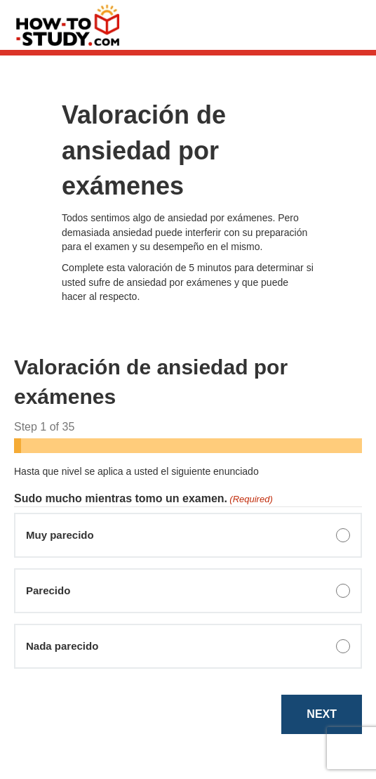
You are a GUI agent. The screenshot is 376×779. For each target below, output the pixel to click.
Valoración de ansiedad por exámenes (144, 150)
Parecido (48, 590)
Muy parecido (60, 535)
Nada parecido (62, 646)
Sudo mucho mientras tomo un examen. (143, 499)
